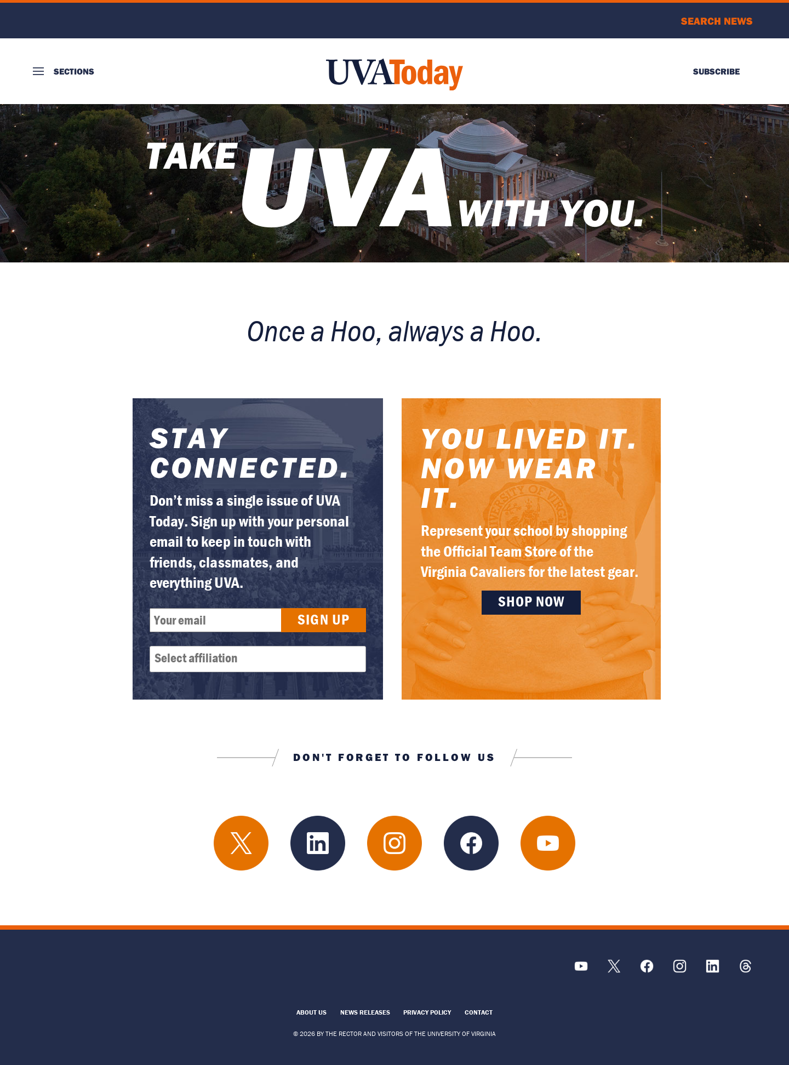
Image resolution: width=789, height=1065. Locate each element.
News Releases (365, 1012)
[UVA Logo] (123, 971)
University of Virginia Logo (92, 20)
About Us (311, 1012)
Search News (717, 20)
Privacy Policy (427, 1012)
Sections (74, 71)
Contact (479, 1012)
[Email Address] (222, 620)
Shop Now (531, 601)
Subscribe (716, 71)
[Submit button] (323, 620)
